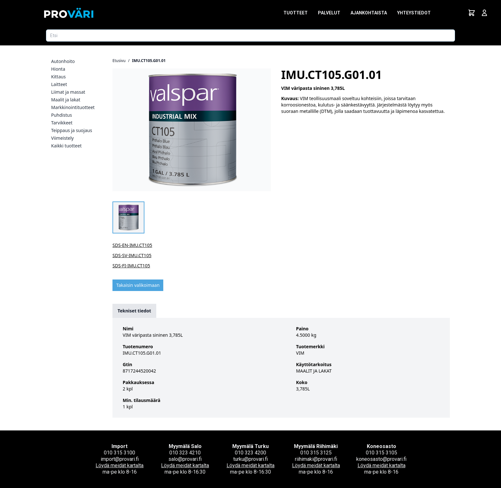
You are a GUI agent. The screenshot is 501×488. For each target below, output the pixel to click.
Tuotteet (295, 12)
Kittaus (58, 77)
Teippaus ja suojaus (71, 130)
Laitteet (59, 84)
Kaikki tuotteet (66, 146)
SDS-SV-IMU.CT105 (131, 255)
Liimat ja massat (68, 92)
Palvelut (329, 12)
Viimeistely (62, 138)
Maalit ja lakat (65, 100)
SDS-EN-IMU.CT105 (132, 245)
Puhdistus (61, 115)
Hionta (58, 69)
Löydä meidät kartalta (119, 465)
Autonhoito (63, 61)
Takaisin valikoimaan (137, 285)
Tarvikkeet (62, 123)
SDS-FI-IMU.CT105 (131, 266)
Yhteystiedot (414, 12)
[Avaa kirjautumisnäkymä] (484, 13)
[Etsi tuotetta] (250, 35)
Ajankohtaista (369, 12)
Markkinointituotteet (73, 107)
